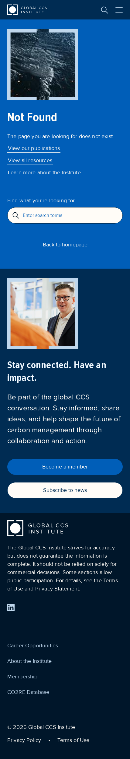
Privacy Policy (24, 740)
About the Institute (29, 661)
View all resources (30, 160)
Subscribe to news (65, 490)
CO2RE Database (28, 692)
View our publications (34, 148)
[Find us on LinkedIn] (11, 607)
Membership (22, 676)
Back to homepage (65, 244)
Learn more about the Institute (44, 172)
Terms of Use (73, 740)
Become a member (65, 466)
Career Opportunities (32, 645)
